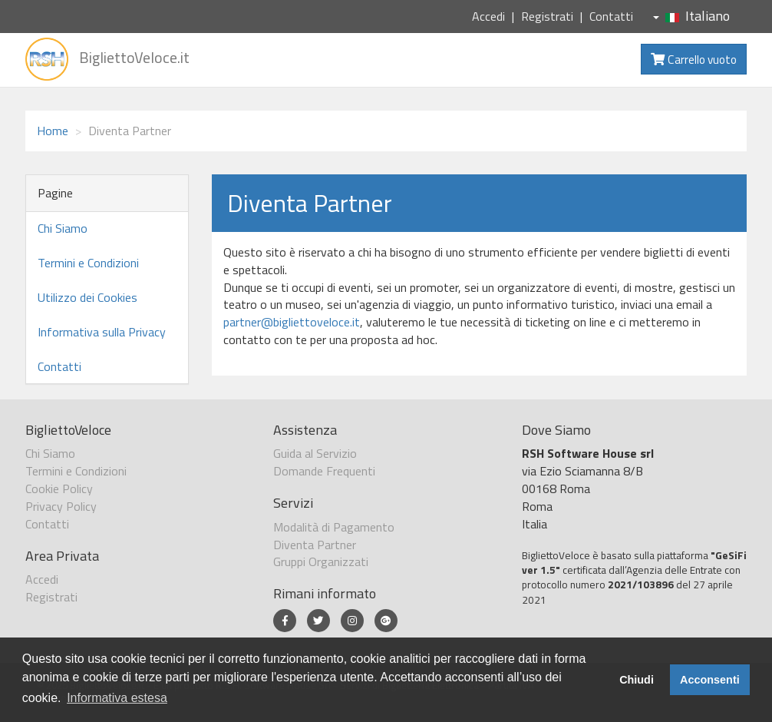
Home (52, 130)
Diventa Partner (314, 544)
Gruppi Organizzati (320, 561)
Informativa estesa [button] (117, 697)
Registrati (547, 16)
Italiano (691, 15)
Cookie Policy (59, 488)
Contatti (611, 16)
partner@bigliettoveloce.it (291, 322)
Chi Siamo (62, 228)
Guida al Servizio (315, 453)
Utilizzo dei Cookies (87, 297)
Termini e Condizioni (88, 262)
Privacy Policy (61, 506)
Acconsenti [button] (710, 680)
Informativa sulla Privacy (102, 332)
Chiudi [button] (636, 680)
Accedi (488, 16)
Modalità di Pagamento (333, 527)
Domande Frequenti (324, 471)
